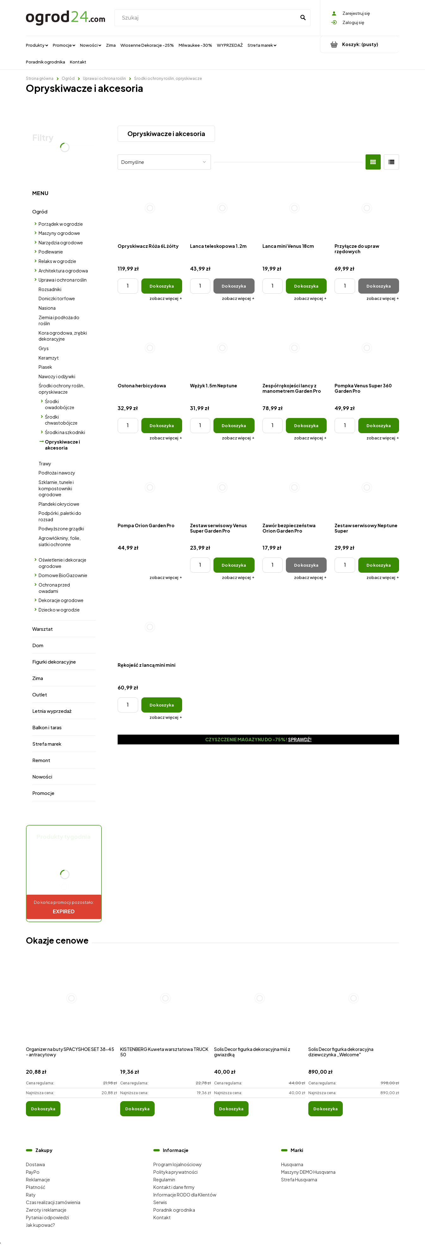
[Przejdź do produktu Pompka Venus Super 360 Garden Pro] (367, 348)
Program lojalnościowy (177, 1164)
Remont (41, 760)
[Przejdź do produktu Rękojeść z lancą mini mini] (150, 627)
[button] (166, 298)
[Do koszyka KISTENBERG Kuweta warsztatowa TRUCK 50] (137, 1108)
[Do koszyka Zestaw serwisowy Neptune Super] (378, 565)
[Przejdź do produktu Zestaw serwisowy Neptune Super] (367, 487)
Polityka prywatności (175, 1172)
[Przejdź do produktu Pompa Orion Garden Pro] (150, 487)
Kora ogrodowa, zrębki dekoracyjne (63, 336)
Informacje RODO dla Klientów (184, 1194)
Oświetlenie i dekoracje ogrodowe (62, 563)
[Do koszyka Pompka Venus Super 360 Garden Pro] (378, 425)
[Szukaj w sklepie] (206, 18)
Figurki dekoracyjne (54, 662)
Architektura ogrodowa (63, 270)
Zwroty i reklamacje (46, 1210)
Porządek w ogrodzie (61, 224)
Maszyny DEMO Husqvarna (308, 1172)
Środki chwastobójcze (61, 420)
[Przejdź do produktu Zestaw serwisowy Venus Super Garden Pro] (222, 487)
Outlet (39, 694)
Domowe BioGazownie (63, 575)
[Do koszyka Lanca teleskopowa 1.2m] (233, 286)
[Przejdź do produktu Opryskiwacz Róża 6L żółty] (150, 208)
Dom (37, 645)
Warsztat (42, 629)
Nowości (42, 776)
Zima (37, 678)
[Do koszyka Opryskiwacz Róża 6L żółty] (161, 286)
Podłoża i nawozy (57, 472)
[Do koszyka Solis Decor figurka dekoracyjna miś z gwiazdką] (231, 1108)
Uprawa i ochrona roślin (63, 280)
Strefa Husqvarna (299, 1179)
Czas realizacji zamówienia (53, 1202)
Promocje (43, 793)
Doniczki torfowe (57, 298)
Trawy (45, 463)
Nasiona (47, 308)
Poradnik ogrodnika (174, 1210)
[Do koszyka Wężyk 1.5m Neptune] (233, 425)
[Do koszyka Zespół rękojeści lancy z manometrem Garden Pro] (306, 425)
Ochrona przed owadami (54, 588)
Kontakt (162, 1217)
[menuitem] (37, 45)
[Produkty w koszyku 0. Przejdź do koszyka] (359, 44)
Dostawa (35, 1164)
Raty (31, 1194)
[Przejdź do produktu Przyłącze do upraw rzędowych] (367, 208)
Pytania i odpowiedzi (47, 1217)
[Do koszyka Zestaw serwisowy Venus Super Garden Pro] (233, 565)
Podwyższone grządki (61, 528)
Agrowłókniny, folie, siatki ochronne (60, 541)
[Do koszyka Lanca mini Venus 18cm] (306, 286)
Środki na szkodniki (65, 432)
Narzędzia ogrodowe (61, 242)
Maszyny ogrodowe (59, 233)
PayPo (33, 1172)
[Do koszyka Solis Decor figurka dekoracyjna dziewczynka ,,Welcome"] (325, 1108)
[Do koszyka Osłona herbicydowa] (161, 425)
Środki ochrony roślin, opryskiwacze (61, 389)
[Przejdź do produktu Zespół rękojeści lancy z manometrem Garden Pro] (294, 348)
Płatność (35, 1187)
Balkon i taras (47, 727)
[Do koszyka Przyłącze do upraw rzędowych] (378, 286)
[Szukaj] (303, 18)
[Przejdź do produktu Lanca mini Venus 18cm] (294, 208)
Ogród (39, 211)
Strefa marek (46, 744)
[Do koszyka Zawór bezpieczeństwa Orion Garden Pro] (306, 565)
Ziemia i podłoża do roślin (59, 320)
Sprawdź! (300, 739)
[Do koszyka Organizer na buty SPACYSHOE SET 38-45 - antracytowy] (43, 1108)
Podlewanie (51, 251)
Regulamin (164, 1179)
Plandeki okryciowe (59, 504)
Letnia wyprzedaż (51, 711)
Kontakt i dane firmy (174, 1187)
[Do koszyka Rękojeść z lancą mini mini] (161, 705)
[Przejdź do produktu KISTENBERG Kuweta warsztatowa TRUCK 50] (165, 1005)
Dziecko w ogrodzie (59, 609)
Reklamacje (38, 1179)
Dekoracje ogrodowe (61, 600)
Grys (44, 348)
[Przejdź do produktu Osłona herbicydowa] (150, 348)
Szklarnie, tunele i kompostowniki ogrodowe (56, 488)
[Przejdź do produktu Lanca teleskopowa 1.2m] (222, 208)
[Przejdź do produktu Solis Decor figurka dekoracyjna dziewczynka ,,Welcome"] (353, 1005)
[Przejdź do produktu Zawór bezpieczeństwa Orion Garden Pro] (294, 487)
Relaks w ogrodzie (57, 261)
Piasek (45, 367)
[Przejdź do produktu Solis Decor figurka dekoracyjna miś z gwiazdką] (259, 1005)
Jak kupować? (40, 1225)
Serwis (160, 1202)
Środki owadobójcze (59, 404)
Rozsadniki (50, 289)
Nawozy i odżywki (57, 376)
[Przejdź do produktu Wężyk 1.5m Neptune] (222, 348)
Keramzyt (49, 358)
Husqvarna (292, 1164)
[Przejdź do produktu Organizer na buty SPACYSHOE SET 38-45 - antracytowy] (71, 1005)
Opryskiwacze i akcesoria (62, 445)
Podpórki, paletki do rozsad (60, 516)
